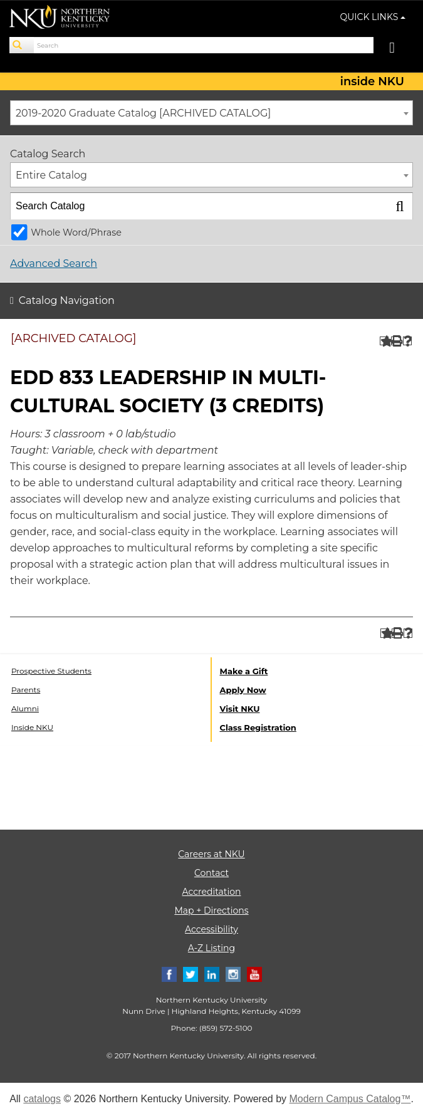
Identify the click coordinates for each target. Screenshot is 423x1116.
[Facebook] (169, 974)
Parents (25, 689)
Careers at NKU (211, 854)
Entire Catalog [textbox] (51, 175)
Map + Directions (211, 910)
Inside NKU (32, 727)
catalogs (42, 1098)
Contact (211, 873)
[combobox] (211, 112)
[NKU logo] (59, 18)
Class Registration (258, 727)
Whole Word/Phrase (76, 232)
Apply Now (243, 690)
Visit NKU (240, 709)
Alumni (25, 708)
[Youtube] (254, 974)
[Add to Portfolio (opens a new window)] (384, 341)
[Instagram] (233, 974)
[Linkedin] (211, 974)
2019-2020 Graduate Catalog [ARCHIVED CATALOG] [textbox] (143, 113)
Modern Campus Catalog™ (350, 1098)
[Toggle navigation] (398, 49)
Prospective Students (51, 670)
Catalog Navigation (67, 300)
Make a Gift (244, 671)
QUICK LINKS (373, 17)
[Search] (21, 45)
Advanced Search (53, 263)
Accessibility (211, 929)
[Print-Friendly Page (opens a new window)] (395, 341)
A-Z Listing (211, 948)
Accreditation (211, 891)
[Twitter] (190, 974)
